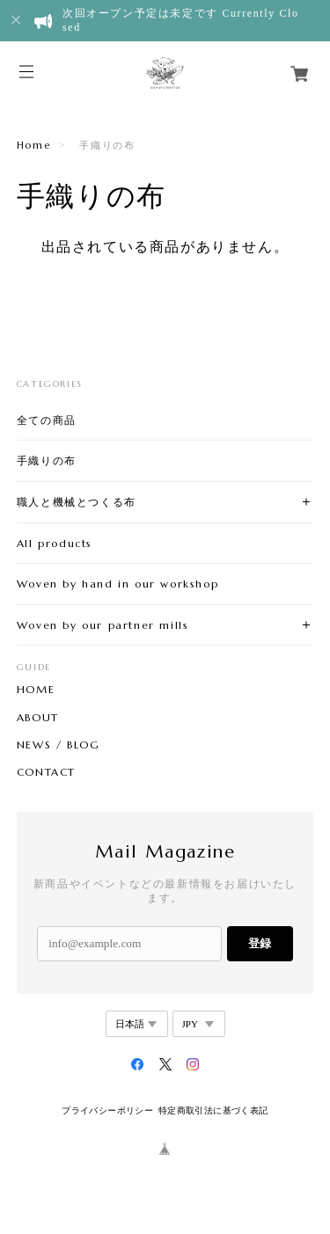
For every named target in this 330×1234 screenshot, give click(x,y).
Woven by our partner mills (103, 625)
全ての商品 (47, 420)
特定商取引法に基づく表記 (213, 1110)
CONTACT (46, 772)
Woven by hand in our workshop (117, 583)
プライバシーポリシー (107, 1110)
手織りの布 (47, 460)
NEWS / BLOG (58, 745)
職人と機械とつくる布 (76, 501)
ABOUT (38, 718)
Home (33, 145)
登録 (259, 943)
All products (54, 543)
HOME (36, 689)
